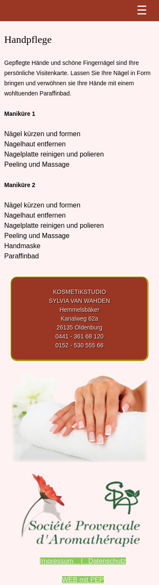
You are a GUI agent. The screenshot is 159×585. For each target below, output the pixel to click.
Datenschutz (104, 561)
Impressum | (61, 561)
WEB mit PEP (83, 579)
